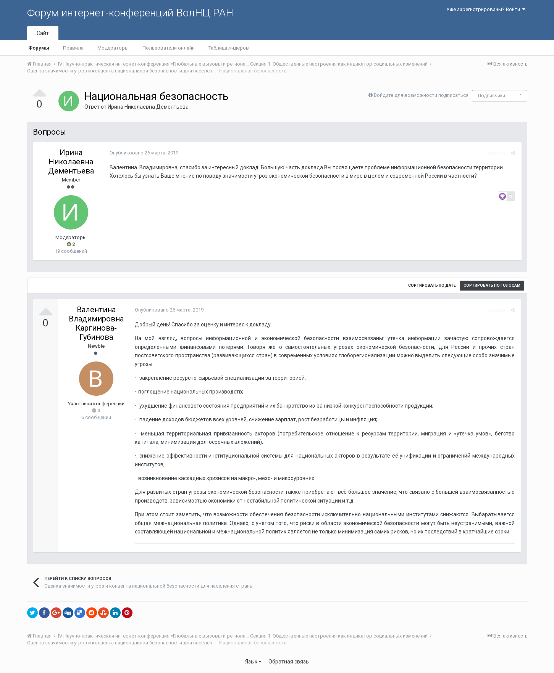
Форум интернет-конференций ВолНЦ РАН (130, 12)
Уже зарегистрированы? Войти (485, 9)
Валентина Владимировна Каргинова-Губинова (96, 323)
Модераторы (113, 48)
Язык (253, 662)
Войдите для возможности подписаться (421, 95)
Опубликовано (143, 153)
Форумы (38, 48)
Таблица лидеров (228, 48)
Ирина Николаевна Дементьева (148, 107)
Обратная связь (288, 662)
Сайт (43, 33)
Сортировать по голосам (492, 285)
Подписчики (491, 95)
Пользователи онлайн (168, 48)
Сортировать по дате (432, 285)
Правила (73, 48)
